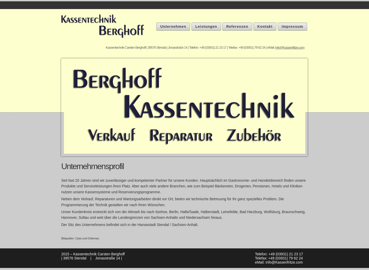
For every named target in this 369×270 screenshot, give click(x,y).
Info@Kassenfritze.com (290, 47)
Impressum (292, 26)
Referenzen (237, 26)
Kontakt (264, 26)
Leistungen (206, 26)
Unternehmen (173, 26)
